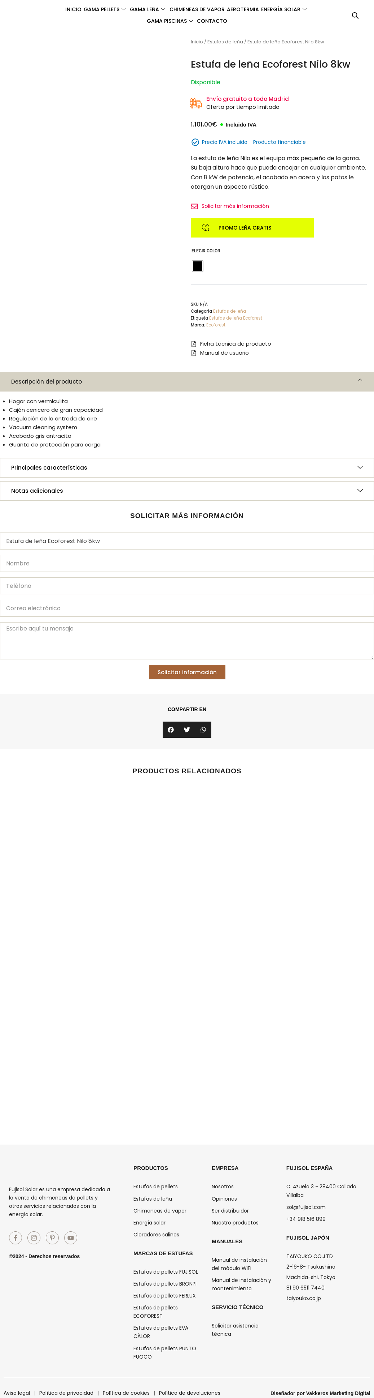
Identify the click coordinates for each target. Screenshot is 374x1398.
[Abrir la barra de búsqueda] (355, 15)
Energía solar (135, 21)
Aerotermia (285, 9)
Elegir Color (206, 251)
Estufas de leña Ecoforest (235, 319)
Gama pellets (121, 9)
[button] (171, 730)
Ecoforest (215, 326)
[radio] (197, 266)
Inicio (81, 9)
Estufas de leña (225, 41)
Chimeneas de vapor (230, 9)
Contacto (245, 21)
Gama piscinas (194, 21)
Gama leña (172, 9)
